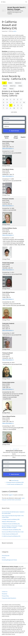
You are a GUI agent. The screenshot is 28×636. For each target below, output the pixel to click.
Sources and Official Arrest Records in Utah (13, 532)
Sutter (4, 88)
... (12, 449)
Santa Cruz (13, 86)
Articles (4, 557)
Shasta (20, 86)
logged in (10, 495)
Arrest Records (14, 480)
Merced (5, 86)
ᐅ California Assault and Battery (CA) (11, 536)
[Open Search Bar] (26, 2)
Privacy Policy (5, 596)
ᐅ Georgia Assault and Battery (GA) (15, 482)
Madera (10, 83)
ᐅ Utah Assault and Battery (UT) (15, 484)
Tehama (11, 88)
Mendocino (18, 83)
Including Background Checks (9, 560)
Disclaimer (4, 593)
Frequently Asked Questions (9, 598)
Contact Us (4, 591)
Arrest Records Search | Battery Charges (16, 8)
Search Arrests (14, 130)
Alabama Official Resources (9, 521)
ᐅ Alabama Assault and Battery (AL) (11, 523)
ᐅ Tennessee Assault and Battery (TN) (11, 529)
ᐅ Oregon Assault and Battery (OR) (10, 519)
